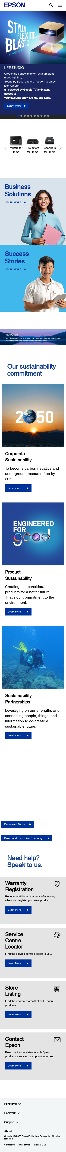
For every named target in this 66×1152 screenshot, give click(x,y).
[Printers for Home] (15, 144)
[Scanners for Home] (49, 144)
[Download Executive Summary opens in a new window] (26, 838)
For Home (12, 1104)
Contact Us (9, 1145)
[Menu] (59, 5)
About (10, 1131)
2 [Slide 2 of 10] (21, 116)
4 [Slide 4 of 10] (28, 116)
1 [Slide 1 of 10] (18, 116)
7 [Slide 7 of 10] (38, 116)
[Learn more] (18, 488)
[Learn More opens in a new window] (18, 910)
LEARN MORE (13, 202)
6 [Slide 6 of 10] (35, 116)
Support (11, 1122)
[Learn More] (16, 106)
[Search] (51, 5)
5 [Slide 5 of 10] (31, 116)
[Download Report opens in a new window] (17, 824)
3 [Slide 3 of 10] (25, 116)
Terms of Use (24, 1145)
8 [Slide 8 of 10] (41, 116)
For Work (12, 1113)
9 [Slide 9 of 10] (45, 116)
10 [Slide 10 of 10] (48, 116)
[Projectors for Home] (32, 144)
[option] (33, 63)
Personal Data (39, 1145)
